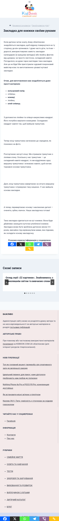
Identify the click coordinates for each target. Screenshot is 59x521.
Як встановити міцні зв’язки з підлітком (21, 394)
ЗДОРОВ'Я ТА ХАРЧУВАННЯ (20, 478)
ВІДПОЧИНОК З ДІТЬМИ (18, 492)
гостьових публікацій (20, 327)
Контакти (11, 435)
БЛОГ (9, 507)
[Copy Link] (29, 249)
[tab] (24, 293)
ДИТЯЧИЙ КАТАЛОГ (16, 500)
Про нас (10, 438)
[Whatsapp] (29, 244)
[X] (21, 244)
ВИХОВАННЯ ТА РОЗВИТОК (19, 485)
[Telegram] (38, 244)
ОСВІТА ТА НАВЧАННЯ (17, 464)
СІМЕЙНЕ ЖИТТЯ (15, 457)
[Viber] (47, 244)
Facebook (11, 421)
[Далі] (52, 282)
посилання (8, 344)
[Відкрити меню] (29, 2)
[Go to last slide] (6, 282)
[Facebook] (12, 244)
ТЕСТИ (10, 471)
